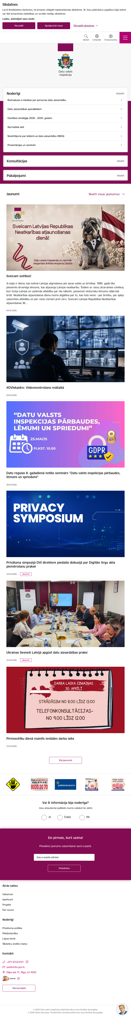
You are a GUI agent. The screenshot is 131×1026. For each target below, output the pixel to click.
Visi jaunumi (65, 760)
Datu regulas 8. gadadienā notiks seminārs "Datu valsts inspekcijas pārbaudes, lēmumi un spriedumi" (63, 475)
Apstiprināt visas (54, 25)
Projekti (6, 904)
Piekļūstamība (10, 933)
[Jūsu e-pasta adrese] (64, 857)
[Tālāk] (124, 784)
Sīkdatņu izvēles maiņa (14, 943)
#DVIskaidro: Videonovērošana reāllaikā (35, 388)
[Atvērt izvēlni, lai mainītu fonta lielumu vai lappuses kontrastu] (111, 38)
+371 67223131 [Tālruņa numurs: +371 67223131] (15, 962)
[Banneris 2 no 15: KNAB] (39, 784)
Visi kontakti (19, 988)
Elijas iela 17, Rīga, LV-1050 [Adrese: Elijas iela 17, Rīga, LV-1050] (21, 972)
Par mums (8, 909)
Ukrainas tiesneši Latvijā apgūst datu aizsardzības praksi (46, 652)
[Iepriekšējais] (6, 784)
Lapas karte (8, 938)
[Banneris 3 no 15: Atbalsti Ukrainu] (65, 784)
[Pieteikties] (64, 868)
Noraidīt (19, 25)
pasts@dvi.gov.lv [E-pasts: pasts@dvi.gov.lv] (16, 967)
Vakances (7, 894)
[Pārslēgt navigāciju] (125, 37)
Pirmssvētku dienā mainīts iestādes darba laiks (40, 739)
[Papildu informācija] (27, 962)
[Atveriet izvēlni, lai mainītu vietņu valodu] (97, 38)
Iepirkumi (7, 899)
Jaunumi (26, 574)
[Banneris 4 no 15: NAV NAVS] (91, 784)
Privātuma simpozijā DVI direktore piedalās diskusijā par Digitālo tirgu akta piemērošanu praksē (60, 564)
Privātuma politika (12, 928)
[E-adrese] (9, 978)
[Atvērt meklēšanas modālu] (86, 38)
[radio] (46, 817)
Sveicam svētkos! (18, 276)
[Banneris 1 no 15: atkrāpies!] (13, 784)
